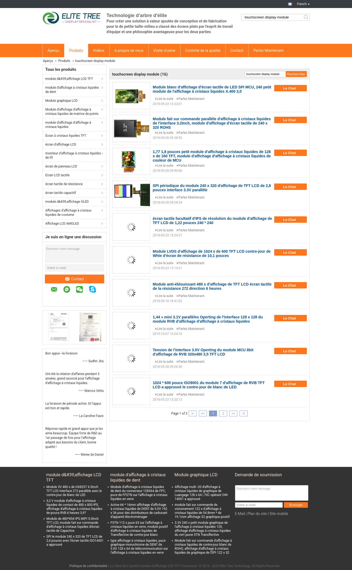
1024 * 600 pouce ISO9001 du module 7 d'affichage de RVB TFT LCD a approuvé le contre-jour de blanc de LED (209, 385)
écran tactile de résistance (64, 184)
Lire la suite (165, 99)
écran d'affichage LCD (60, 144)
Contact (236, 50)
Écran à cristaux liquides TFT (65, 136)
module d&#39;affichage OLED (67, 202)
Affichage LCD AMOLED (62, 223)
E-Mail (240, 514)
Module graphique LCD (61, 101)
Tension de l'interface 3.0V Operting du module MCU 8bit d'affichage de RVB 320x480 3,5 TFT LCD (203, 352)
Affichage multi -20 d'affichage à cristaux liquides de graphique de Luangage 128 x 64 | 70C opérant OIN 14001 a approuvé (201, 493)
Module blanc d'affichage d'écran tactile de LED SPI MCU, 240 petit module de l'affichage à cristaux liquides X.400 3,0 (212, 89)
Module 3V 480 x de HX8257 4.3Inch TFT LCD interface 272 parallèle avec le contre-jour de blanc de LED (74, 491)
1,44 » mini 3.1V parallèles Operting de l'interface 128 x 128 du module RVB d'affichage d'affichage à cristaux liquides (208, 319)
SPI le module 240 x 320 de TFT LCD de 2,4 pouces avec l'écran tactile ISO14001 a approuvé (75, 540)
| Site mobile (278, 514)
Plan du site (257, 514)
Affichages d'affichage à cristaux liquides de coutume (68, 213)
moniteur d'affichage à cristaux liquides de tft (73, 155)
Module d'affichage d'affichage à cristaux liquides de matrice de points (72, 112)
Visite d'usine (164, 50)
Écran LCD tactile (57, 175)
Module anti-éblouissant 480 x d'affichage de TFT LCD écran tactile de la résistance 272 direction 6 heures (212, 286)
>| (243, 413)
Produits (76, 50)
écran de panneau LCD (61, 166)
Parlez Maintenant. (269, 50)
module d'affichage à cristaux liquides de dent (72, 90)
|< (193, 413)
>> (233, 413)
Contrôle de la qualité (203, 50)
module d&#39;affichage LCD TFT (69, 79)
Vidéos (99, 50)
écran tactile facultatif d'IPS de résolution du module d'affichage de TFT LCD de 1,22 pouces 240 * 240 (212, 220)
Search (306, 17)
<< (202, 413)
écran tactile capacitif (60, 193)
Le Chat (293, 88)
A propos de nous (129, 50)
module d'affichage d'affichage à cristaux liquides (68, 125)
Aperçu (53, 50)
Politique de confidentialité (88, 566)
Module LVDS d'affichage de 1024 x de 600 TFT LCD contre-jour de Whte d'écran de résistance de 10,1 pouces (212, 253)
